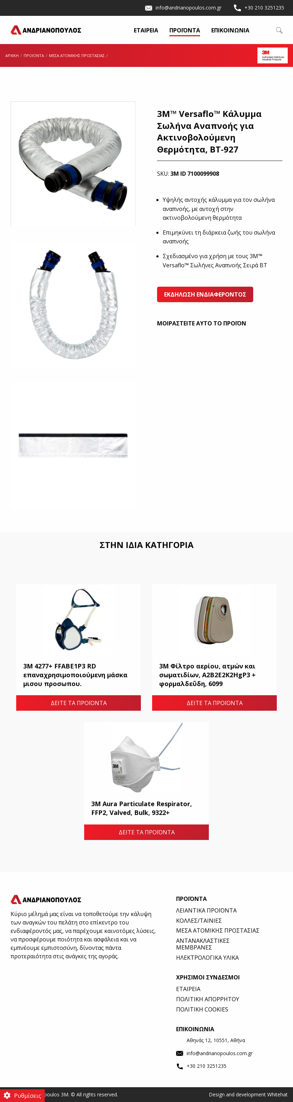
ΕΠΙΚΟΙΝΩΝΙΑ (230, 30)
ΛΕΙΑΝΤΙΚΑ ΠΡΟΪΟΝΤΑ (206, 910)
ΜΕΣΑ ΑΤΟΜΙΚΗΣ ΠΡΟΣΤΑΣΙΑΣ (218, 930)
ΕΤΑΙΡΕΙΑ (146, 30)
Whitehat (277, 1094)
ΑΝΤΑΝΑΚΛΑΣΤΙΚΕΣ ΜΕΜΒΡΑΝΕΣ (203, 944)
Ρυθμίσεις (27, 1096)
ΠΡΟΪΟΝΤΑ (184, 30)
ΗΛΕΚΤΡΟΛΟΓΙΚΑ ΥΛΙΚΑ (207, 957)
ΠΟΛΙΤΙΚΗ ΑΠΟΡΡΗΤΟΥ (207, 999)
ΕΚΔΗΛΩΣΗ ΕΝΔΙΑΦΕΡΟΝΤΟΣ (205, 294)
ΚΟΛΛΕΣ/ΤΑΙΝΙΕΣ (199, 920)
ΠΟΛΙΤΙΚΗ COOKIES (202, 1009)
